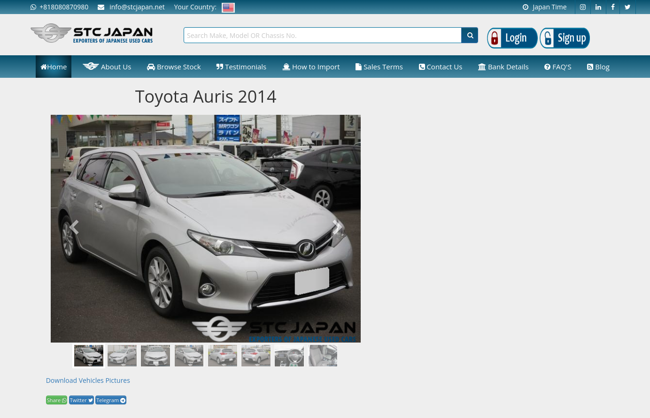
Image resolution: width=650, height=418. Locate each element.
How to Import (311, 66)
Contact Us (441, 66)
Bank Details (503, 66)
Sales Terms (379, 66)
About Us (107, 66)
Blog (598, 66)
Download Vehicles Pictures (88, 380)
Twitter (81, 399)
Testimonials (241, 66)
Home (53, 66)
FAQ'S (557, 66)
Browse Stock (174, 66)
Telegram (110, 399)
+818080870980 (59, 6)
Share (56, 399)
